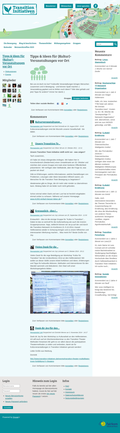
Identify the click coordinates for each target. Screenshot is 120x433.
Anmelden (68, 110)
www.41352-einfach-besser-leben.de (46, 199)
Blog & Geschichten (27, 43)
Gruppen (77, 43)
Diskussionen (10, 71)
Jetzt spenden (83, 6)
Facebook (95, 6)
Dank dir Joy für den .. (47, 328)
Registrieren (82, 110)
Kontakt (68, 389)
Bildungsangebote (62, 43)
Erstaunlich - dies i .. (46, 210)
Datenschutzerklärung (74, 395)
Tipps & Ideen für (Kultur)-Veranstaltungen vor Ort (13, 61)
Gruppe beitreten (80, 98)
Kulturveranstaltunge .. (48, 121)
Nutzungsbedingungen (74, 398)
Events (8, 74)
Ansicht (114, 78)
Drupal (16, 417)
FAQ (67, 386)
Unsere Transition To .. (47, 143)
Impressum (70, 392)
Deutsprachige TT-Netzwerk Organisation (105, 85)
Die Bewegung (10, 43)
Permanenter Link (36, 126)
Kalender (8, 47)
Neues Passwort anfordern (16, 401)
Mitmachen (66, 6)
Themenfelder (45, 43)
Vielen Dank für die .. (46, 247)
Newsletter (51, 6)
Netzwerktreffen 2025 (24, 47)
